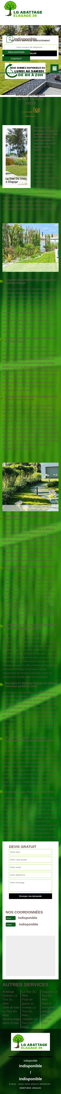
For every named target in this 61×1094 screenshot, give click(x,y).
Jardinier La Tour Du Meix (29, 1023)
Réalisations (16, 52)
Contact (16, 58)
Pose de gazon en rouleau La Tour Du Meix (29, 1007)
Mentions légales (30, 1088)
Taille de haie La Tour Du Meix (11, 1011)
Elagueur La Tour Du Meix (49, 995)
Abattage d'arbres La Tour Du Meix (9, 997)
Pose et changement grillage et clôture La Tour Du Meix (49, 1013)
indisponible (25, 32)
